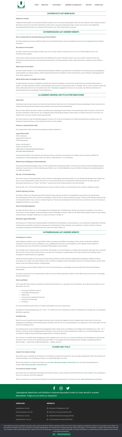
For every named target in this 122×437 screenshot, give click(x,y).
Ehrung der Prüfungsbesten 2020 (59, 408)
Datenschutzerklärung (64, 434)
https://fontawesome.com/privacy (91, 379)
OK (54, 434)
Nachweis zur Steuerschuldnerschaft (60, 412)
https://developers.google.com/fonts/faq (63, 362)
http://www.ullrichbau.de (26, 151)
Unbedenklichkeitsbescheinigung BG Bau (61, 416)
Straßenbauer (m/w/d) (22, 416)
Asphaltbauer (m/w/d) (22, 408)
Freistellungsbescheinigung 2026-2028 (60, 419)
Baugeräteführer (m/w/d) (23, 419)
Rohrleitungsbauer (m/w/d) (24, 412)
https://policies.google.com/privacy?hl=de (34, 364)
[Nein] (120, 430)
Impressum (90, 41)
